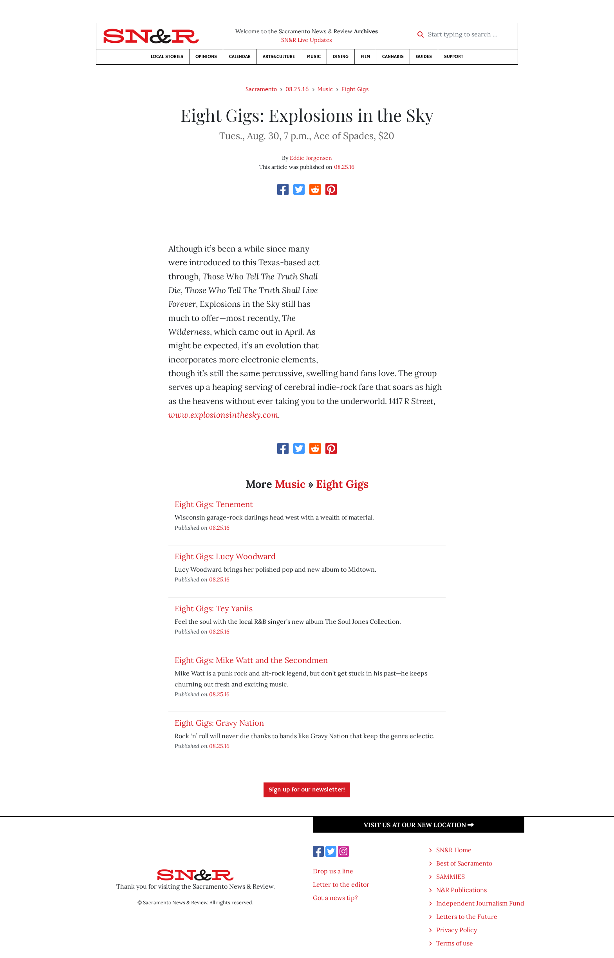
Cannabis (393, 57)
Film (365, 57)
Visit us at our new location (419, 825)
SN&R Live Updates (306, 39)
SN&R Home (453, 850)
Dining (341, 57)
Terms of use (454, 943)
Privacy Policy (456, 930)
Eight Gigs (354, 89)
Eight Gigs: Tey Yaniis (214, 608)
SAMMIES (450, 876)
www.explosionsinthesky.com (223, 414)
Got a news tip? (335, 898)
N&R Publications (461, 890)
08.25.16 (297, 89)
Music (314, 57)
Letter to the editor (341, 884)
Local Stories (167, 57)
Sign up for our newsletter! (307, 790)
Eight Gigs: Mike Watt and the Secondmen (251, 660)
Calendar (240, 57)
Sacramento (261, 89)
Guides (424, 57)
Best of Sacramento (464, 863)
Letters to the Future (466, 916)
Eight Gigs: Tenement (214, 504)
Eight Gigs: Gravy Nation (219, 723)
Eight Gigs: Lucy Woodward (225, 556)
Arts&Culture (279, 57)
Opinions (206, 57)
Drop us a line (333, 871)
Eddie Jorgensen (311, 157)
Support (453, 57)
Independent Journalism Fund (480, 903)
